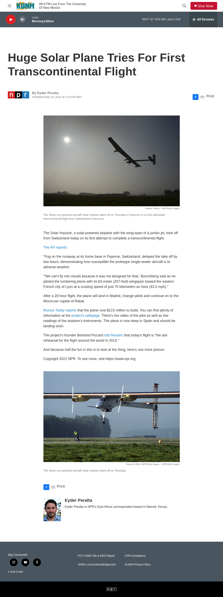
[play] (11, 19)
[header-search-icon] (184, 6)
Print (210, 96)
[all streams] (203, 19)
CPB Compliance (135, 555)
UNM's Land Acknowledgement (97, 564)
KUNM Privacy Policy (138, 564)
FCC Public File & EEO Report (96, 555)
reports (59, 310)
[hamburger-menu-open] (9, 6)
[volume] (22, 19)
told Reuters (113, 335)
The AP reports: (55, 247)
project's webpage (85, 315)
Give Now (205, 6)
